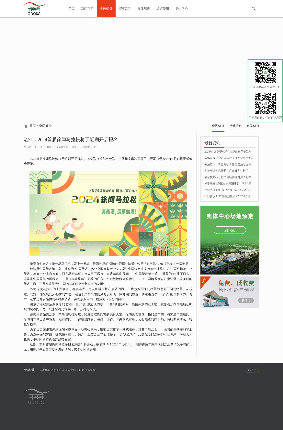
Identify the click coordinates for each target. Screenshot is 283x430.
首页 (71, 8)
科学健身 (253, 126)
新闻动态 (87, 8)
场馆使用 (162, 8)
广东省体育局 (67, 370)
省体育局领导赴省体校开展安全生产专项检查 (231, 157)
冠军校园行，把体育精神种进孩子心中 (227, 177)
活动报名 (235, 126)
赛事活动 (125, 8)
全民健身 (106, 8)
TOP (250, 369)
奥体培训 (144, 8)
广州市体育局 (87, 370)
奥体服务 (181, 8)
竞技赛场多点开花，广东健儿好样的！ (227, 170)
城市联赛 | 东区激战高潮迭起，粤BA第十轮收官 (233, 183)
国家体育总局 (48, 370)
